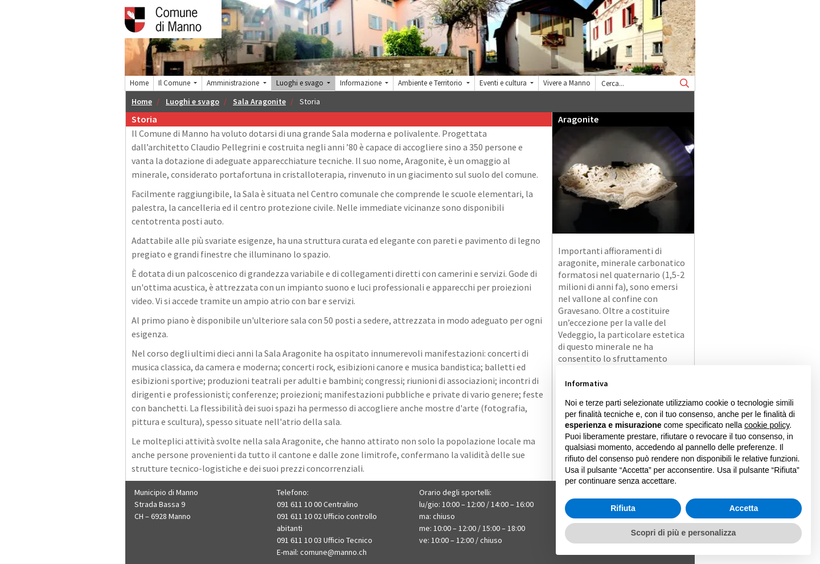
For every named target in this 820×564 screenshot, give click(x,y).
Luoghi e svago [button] (300, 83)
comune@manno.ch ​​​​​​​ (334, 552)
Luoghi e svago (192, 101)
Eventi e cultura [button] (503, 83)
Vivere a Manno (567, 83)
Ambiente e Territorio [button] (431, 83)
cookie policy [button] (766, 425)
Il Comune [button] (175, 83)
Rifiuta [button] (623, 508)
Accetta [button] (743, 508)
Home (139, 83)
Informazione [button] (361, 83)
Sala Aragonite (259, 101)
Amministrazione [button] (234, 83)
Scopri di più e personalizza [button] (683, 532)
